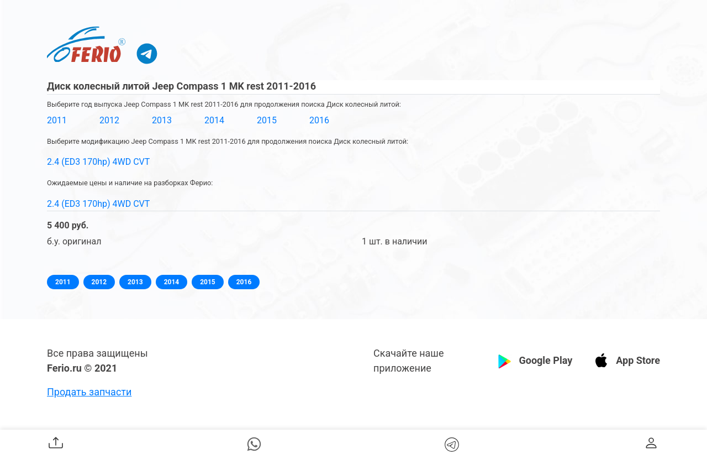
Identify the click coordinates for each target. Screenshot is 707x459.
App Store (638, 360)
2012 (109, 120)
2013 (162, 120)
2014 (214, 120)
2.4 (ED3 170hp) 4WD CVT (98, 162)
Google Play (545, 360)
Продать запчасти (89, 392)
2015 (267, 120)
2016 (319, 120)
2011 (57, 120)
